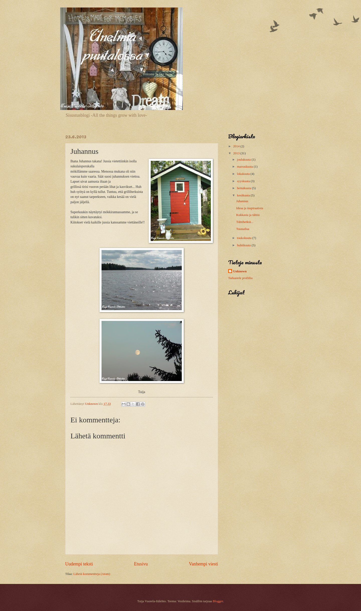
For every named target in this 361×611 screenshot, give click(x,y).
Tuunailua (242, 229)
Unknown (240, 271)
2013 (236, 153)
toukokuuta (244, 238)
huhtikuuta (244, 245)
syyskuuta (244, 181)
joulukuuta (244, 159)
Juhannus (242, 201)
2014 (236, 146)
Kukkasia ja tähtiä (247, 215)
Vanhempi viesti (203, 563)
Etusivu (141, 563)
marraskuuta (245, 166)
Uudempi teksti (79, 563)
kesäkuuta (244, 195)
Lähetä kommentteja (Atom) (91, 574)
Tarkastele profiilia (240, 278)
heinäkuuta (244, 188)
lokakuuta (243, 174)
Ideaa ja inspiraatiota (249, 208)
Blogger (218, 601)
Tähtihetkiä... (244, 222)
